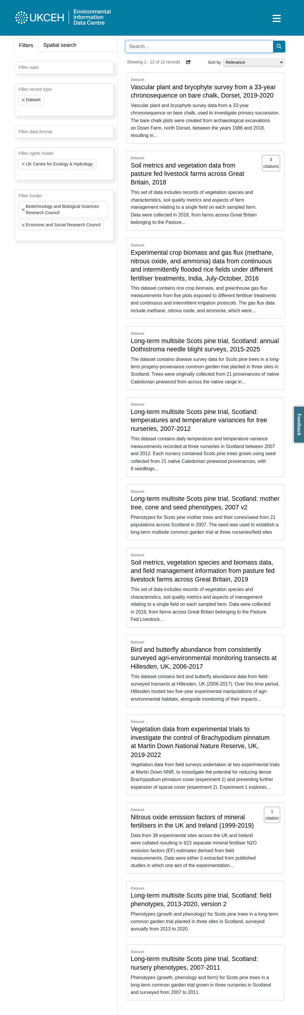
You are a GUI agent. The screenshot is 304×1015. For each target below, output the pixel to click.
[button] (188, 62)
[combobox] (64, 67)
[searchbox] (20, 67)
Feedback (299, 425)
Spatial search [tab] (60, 45)
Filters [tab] (26, 45)
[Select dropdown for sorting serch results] (253, 62)
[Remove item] (23, 99)
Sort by (214, 62)
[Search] (279, 46)
